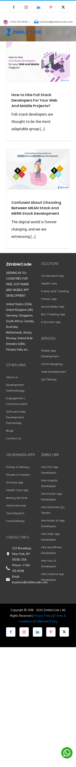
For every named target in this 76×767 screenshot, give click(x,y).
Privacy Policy (43, 615)
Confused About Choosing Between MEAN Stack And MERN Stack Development (36, 208)
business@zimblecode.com (56, 21)
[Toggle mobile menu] (68, 32)
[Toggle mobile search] (60, 32)
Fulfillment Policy (46, 621)
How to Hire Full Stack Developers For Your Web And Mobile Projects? (34, 100)
